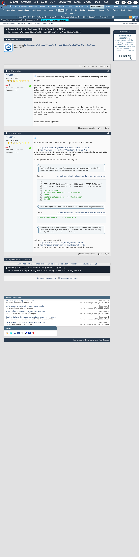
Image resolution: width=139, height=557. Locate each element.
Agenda (37, 23)
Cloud (42, 7)
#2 (108, 133)
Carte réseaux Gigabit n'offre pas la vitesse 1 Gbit (26, 322)
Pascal (101, 10)
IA (48, 7)
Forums (14, 2)
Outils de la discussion (87, 66)
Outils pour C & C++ (35, 29)
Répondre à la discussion (18, 39)
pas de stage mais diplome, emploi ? (21, 301)
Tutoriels (26, 2)
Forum (11, 29)
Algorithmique (23, 10)
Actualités (21, 264)
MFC (61, 29)
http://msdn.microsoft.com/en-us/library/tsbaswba (62, 245)
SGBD (108, 7)
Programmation (97, 7)
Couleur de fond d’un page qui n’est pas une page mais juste (31, 317)
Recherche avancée (130, 23)
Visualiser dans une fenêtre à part (90, 176)
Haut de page (104, 340)
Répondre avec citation (86, 128)
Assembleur (48, 10)
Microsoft (62, 7)
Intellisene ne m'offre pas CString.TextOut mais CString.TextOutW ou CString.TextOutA (59, 45)
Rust (123, 10)
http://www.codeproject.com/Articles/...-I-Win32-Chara (64, 147)
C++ (61, 10)
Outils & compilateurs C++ (71, 17)
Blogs (44, 2)
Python (115, 10)
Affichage (103, 66)
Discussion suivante (68, 278)
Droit (97, 2)
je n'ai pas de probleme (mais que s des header (25, 306)
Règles (51, 23)
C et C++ (20, 29)
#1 (108, 71)
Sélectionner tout (65, 176)
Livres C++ (54, 17)
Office (115, 7)
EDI (86, 7)
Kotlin (82, 10)
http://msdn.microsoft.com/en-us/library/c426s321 (62, 242)
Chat (52, 2)
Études (87, 2)
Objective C (92, 10)
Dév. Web (79, 7)
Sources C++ (105, 17)
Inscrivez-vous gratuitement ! (54, 20)
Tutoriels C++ (42, 17)
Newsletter (64, 2)
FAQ (36, 2)
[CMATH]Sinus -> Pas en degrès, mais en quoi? (25, 311)
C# (67, 10)
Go (76, 10)
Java (70, 7)
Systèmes (134, 7)
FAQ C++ (31, 17)
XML (65, 14)
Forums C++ (21, 17)
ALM (54, 7)
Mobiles (124, 7)
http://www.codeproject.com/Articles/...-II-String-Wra (63, 150)
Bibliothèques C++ (90, 17)
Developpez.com (91, 340)
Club (105, 2)
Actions (20, 23)
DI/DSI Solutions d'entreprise (25, 7)
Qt (135, 10)
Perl (108, 10)
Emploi (77, 2)
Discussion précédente (47, 278)
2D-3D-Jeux (36, 10)
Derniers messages (8, 23)
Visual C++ (51, 29)
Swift (129, 10)
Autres (72, 14)
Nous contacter (78, 340)
